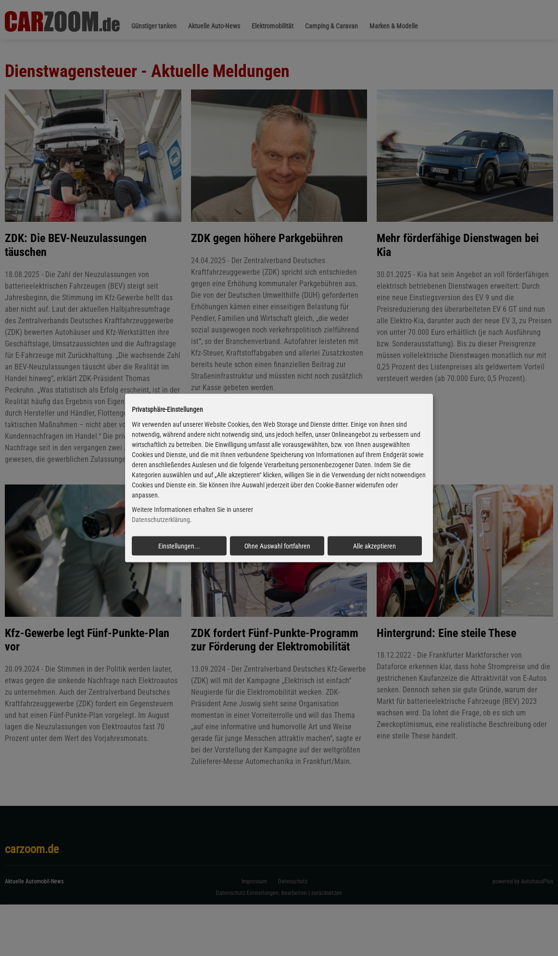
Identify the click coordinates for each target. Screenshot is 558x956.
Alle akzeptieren (374, 546)
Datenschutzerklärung (161, 519)
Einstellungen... (179, 546)
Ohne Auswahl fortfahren (277, 546)
